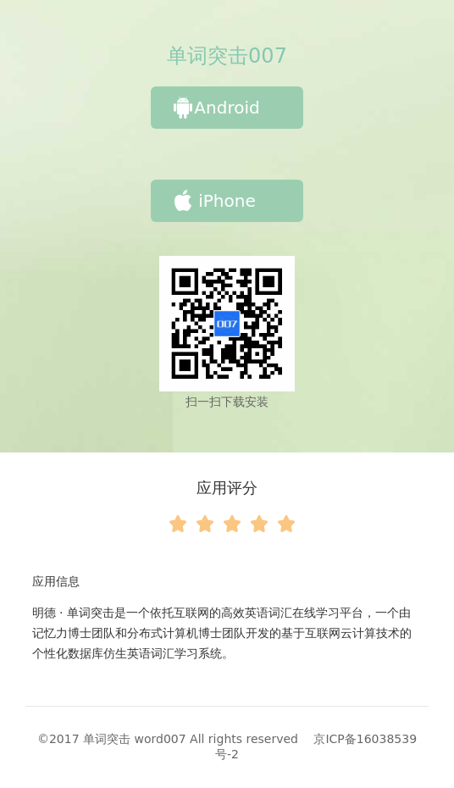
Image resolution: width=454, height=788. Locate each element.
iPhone (214, 201)
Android (216, 108)
